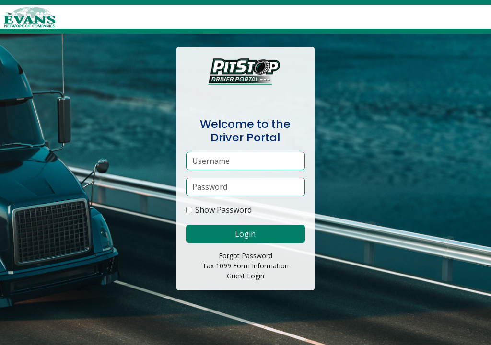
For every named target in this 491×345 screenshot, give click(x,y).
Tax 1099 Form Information (245, 265)
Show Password (223, 210)
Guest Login (245, 275)
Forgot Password (245, 255)
